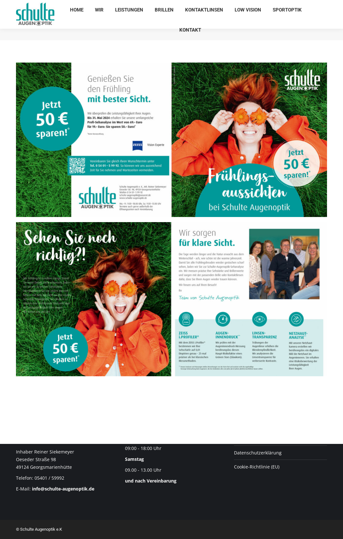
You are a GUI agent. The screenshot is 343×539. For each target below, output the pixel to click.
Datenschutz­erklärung (258, 453)
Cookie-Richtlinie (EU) (256, 467)
